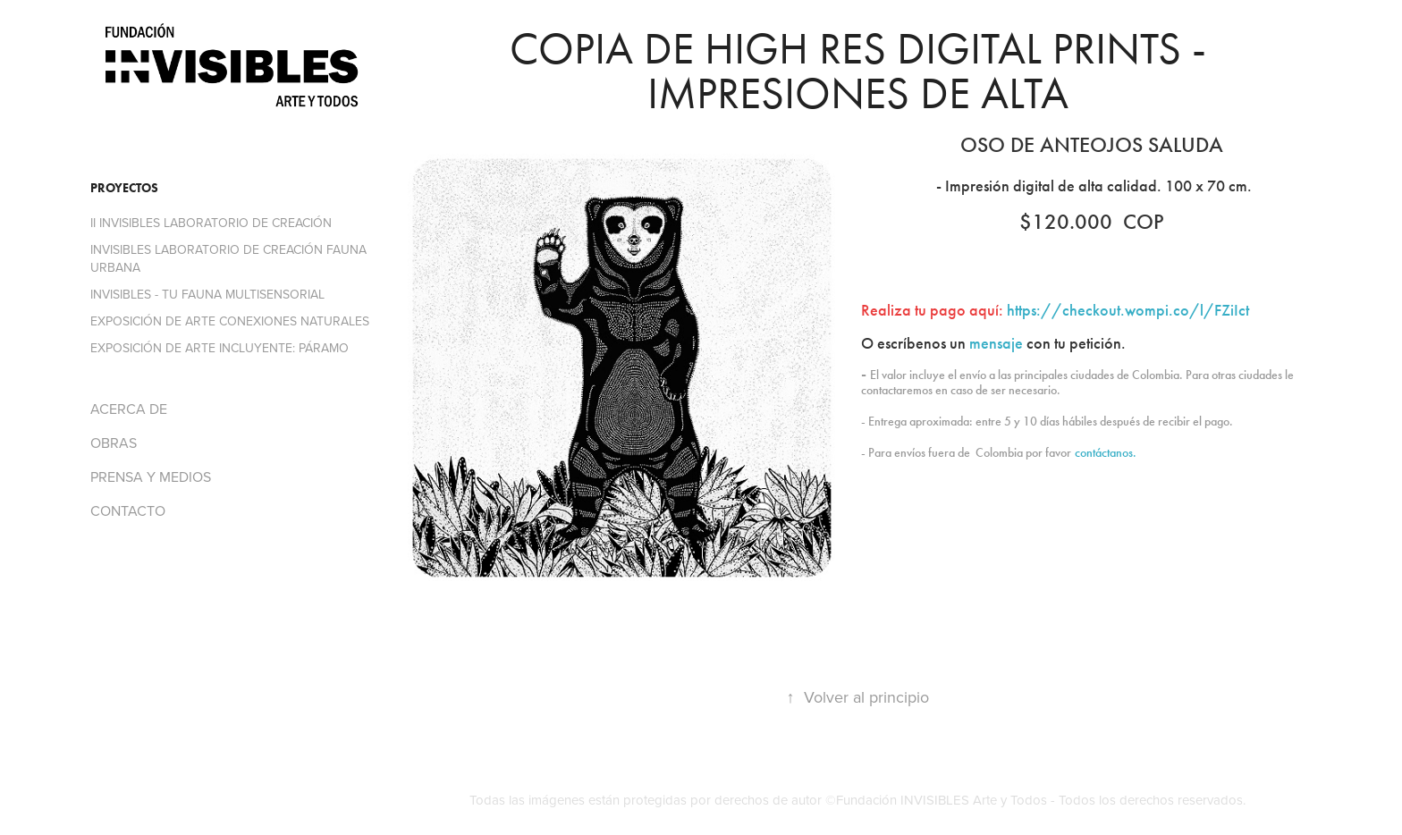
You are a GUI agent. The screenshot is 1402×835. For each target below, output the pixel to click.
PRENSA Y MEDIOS (150, 476)
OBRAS (113, 442)
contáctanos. (1105, 452)
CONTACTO (127, 510)
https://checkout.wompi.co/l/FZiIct (1128, 310)
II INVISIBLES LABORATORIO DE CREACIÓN (211, 223)
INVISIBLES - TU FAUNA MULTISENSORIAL (207, 294)
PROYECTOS (124, 188)
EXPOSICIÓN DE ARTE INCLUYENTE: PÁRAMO (219, 348)
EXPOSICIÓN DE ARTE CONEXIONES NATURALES (229, 321)
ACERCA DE (128, 408)
